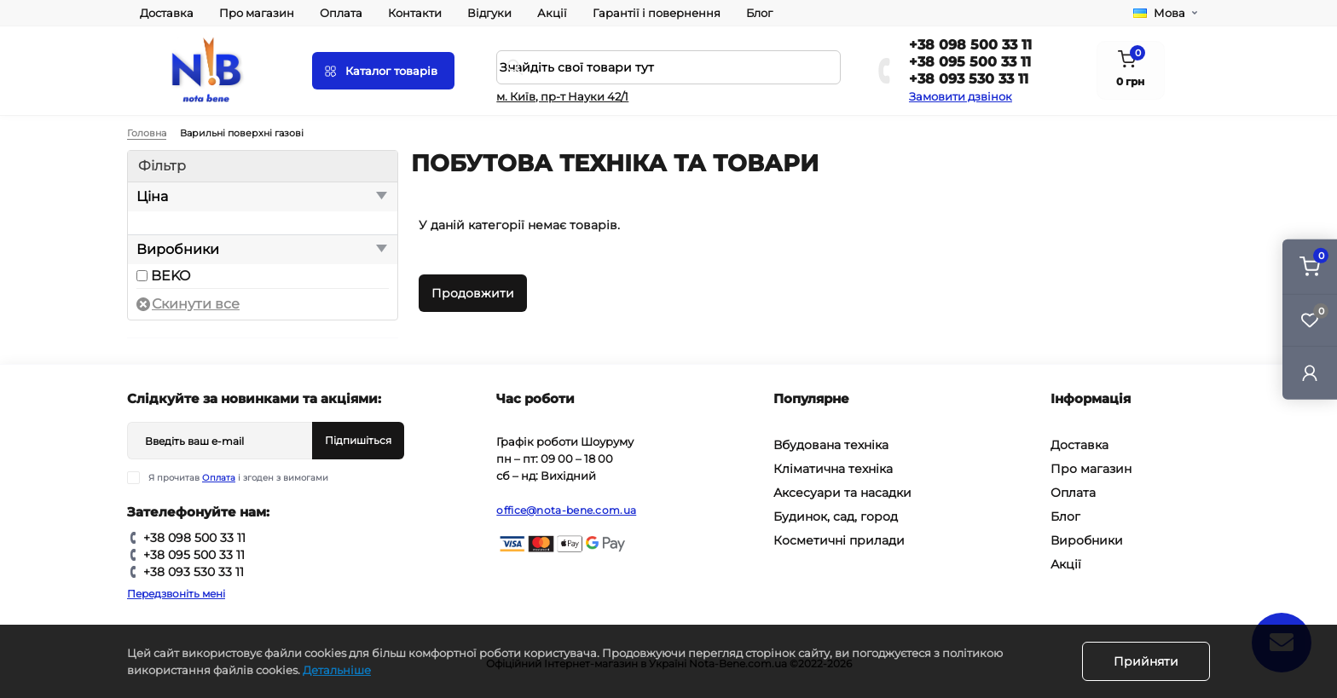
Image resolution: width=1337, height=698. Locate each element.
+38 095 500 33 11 (970, 62)
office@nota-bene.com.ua (566, 510)
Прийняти (1146, 661)
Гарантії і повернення (657, 13)
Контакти (415, 13)
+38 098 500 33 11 (970, 45)
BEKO (170, 276)
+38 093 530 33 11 (968, 79)
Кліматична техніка (833, 468)
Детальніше (337, 670)
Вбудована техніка (830, 445)
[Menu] (383, 70)
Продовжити (472, 293)
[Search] (515, 67)
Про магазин (256, 13)
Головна (146, 133)
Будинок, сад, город (835, 516)
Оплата (341, 13)
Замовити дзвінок (960, 96)
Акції (552, 13)
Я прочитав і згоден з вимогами (238, 477)
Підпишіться (358, 440)
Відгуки (489, 13)
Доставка (167, 13)
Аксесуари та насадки (842, 492)
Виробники (1086, 540)
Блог (759, 13)
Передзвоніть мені (176, 593)
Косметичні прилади (839, 540)
